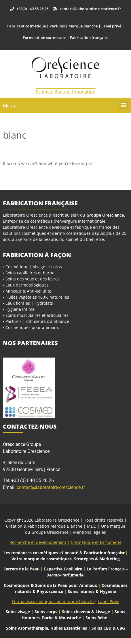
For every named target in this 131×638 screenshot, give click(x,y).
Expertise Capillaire (63, 569)
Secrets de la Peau (21, 569)
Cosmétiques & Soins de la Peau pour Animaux (50, 585)
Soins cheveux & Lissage (86, 611)
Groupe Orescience (105, 215)
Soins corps (46, 611)
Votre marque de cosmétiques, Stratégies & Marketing (66, 558)
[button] (123, 105)
